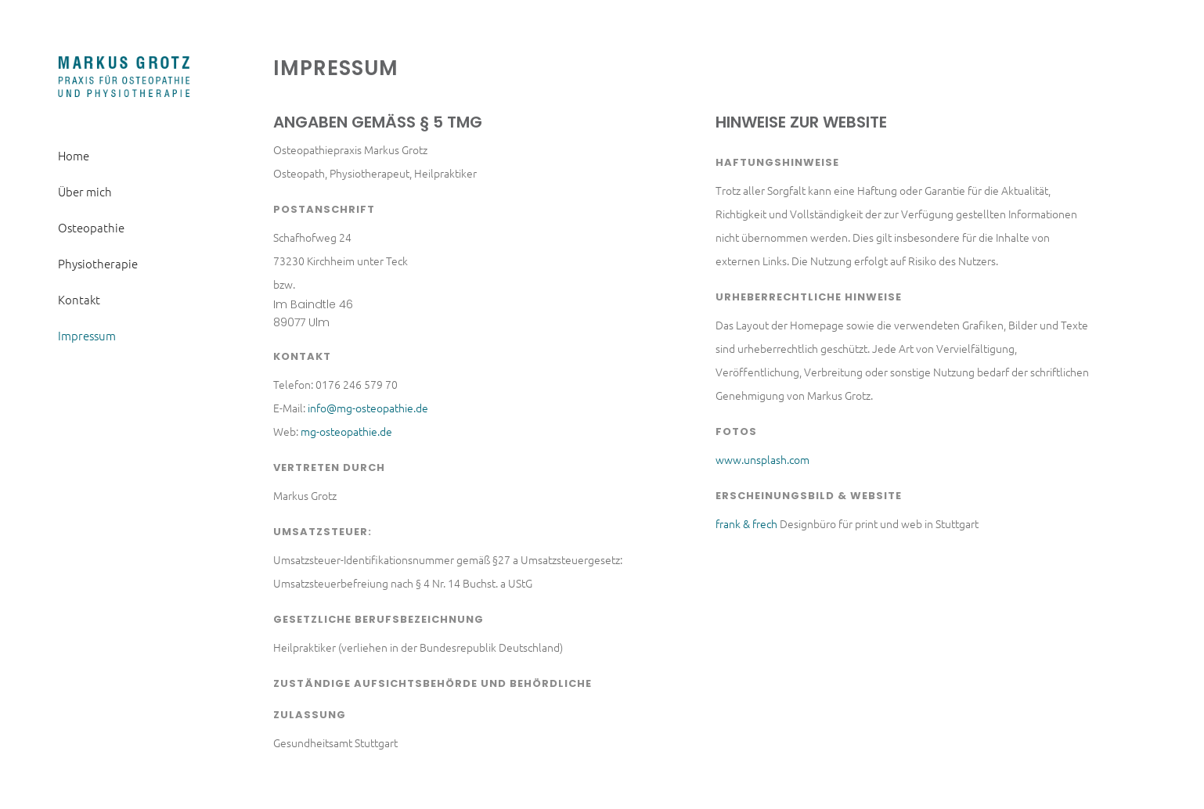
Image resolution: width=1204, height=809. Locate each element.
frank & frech (746, 523)
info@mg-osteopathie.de (368, 407)
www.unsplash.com (762, 459)
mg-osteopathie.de (346, 431)
